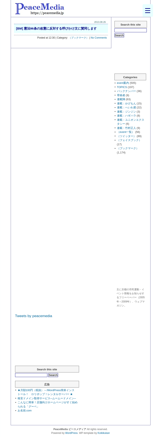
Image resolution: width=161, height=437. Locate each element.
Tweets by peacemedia (33, 316)
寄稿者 (121, 95)
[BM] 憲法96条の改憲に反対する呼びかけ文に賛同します (56, 28)
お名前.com (25, 410)
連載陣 (121, 99)
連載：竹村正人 (126, 128)
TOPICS (122, 87)
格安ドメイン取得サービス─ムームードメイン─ (47, 398)
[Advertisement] (131, 221)
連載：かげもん (126, 103)
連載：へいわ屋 (126, 107)
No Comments (99, 37)
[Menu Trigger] (148, 10)
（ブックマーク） (79, 37)
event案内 (123, 82)
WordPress (71, 433)
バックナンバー (126, 91)
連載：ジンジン (126, 111)
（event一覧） (126, 132)
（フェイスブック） (129, 140)
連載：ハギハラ (126, 115)
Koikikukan (104, 433)
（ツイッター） (126, 136)
